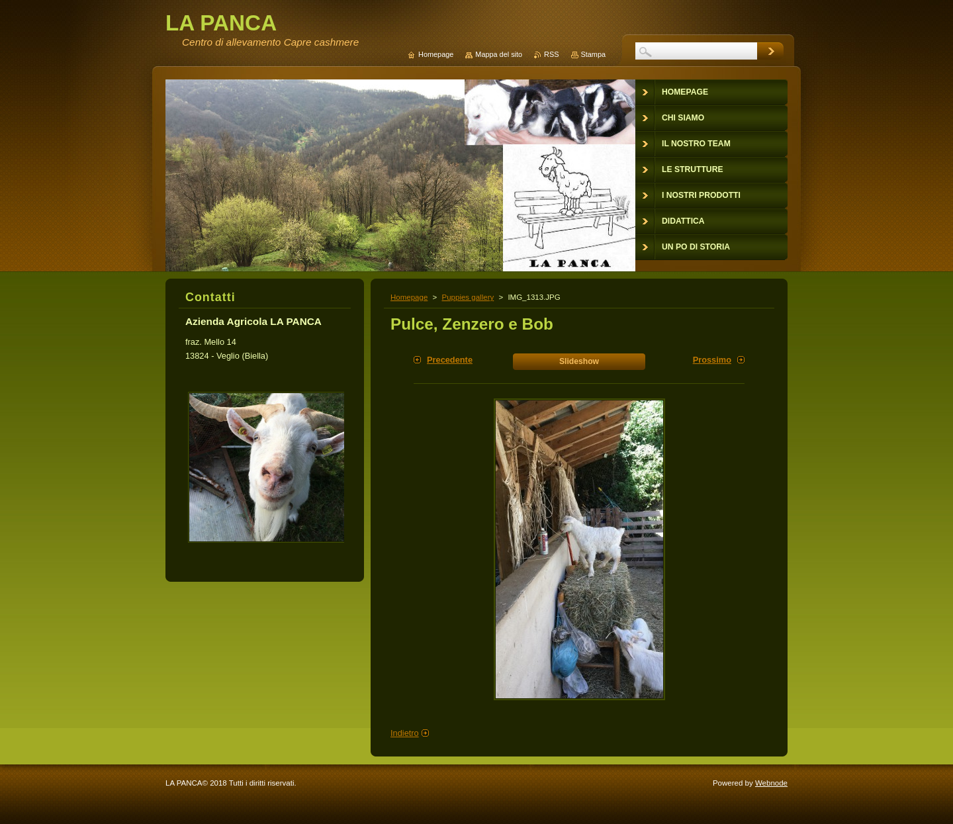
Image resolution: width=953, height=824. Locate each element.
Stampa (593, 54)
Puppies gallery (467, 297)
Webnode (771, 783)
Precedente (450, 360)
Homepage (409, 297)
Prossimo (712, 360)
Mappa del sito (498, 54)
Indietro (404, 733)
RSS (551, 54)
